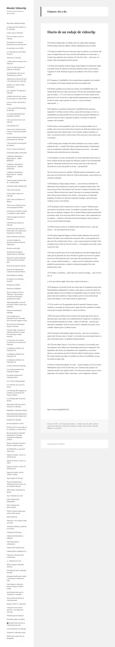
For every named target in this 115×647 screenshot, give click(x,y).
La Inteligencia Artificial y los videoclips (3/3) (15, 361)
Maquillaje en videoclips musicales (17, 410)
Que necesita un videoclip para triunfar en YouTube (15, 325)
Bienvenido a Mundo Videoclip (16, 23)
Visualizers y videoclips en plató (16, 632)
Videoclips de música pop (14, 532)
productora (73, 426)
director (95, 424)
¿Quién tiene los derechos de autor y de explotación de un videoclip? (17, 80)
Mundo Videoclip (16, 8)
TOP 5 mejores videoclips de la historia (16, 491)
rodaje (80, 426)
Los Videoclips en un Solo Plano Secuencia (16, 53)
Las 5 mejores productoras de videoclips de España (15, 370)
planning (59, 426)
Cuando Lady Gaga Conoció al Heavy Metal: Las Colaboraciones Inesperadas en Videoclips (16, 231)
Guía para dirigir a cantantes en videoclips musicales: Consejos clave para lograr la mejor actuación (16, 333)
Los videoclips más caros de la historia (15, 386)
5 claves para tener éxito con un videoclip (16, 121)
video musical (87, 426)
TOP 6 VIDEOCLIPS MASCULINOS (13, 506)
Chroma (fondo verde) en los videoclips (15, 194)
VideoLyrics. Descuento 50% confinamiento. (15, 556)
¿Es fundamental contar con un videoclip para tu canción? (16, 74)
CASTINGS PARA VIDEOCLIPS (17, 186)
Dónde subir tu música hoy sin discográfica (15, 637)
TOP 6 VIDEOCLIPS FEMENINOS (13, 500)
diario (91, 424)
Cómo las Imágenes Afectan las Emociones (16, 218)
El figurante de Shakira (13, 285)
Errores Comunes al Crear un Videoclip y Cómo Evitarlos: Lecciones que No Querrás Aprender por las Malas (15, 295)
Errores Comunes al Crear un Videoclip (15, 37)
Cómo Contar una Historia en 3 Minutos (16, 200)
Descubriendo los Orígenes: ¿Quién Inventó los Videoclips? (16, 253)
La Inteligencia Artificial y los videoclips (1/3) (15, 349)
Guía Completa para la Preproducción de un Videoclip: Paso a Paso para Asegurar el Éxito (17, 318)
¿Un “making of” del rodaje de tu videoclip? (16, 92)
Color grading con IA (13, 125)
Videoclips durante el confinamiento (13, 543)
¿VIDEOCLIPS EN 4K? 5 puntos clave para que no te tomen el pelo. (17, 97)
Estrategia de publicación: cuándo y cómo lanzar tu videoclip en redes (16, 578)
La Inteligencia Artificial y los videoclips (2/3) (15, 355)
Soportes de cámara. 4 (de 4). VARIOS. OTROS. (15, 473)
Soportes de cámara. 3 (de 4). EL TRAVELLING (16, 467)
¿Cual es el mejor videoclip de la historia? (16, 103)
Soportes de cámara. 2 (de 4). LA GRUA (16, 462)
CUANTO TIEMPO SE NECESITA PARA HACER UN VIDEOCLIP (16, 242)
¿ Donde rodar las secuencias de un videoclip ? (17, 62)
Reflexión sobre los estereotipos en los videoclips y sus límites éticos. (17, 428)
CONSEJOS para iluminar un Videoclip (15, 224)
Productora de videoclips (14, 420)
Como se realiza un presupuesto (16, 149)
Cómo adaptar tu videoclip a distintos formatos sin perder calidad (15, 586)
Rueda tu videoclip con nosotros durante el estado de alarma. (16, 444)
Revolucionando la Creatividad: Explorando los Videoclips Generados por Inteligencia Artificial (16, 436)
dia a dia (85, 424)
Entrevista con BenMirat (14, 288)
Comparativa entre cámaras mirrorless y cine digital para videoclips (15, 610)
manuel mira (51, 426)
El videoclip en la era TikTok (15, 48)
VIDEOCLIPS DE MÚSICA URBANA (15, 537)
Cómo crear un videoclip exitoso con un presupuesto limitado (16, 206)
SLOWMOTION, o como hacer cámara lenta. (16, 450)
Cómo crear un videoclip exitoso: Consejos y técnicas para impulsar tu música (16, 131)
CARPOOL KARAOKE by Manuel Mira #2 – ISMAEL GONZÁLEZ (15, 166)
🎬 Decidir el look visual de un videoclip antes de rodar (16, 624)
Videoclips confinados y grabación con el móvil (17, 527)
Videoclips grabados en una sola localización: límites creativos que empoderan (16, 304)
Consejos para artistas (68, 424)
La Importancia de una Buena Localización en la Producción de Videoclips (16, 342)
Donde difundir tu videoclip (15, 275)
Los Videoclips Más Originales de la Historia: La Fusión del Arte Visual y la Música (16, 393)
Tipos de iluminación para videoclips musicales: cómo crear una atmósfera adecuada (16, 484)
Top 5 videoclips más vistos (15, 496)
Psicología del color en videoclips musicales (16, 571)
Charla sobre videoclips (13, 190)
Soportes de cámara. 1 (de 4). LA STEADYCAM (16, 456)
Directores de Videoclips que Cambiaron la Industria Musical (16, 270)
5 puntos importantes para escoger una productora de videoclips (16, 138)
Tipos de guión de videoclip (15, 478)
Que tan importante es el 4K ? (15, 423)
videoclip (95, 426)
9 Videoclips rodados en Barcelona (17, 152)
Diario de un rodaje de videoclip (16, 266)
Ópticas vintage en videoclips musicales (15, 565)
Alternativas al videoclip (14, 57)
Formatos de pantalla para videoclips (14, 311)
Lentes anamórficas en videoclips (16, 629)
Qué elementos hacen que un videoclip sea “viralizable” (15, 593)
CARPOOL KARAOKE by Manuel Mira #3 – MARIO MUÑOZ (15, 174)
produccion (65, 426)
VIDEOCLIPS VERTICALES (15, 547)
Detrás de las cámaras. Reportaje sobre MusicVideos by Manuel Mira (16, 260)
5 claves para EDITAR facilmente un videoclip (16, 109)
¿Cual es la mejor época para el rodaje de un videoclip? (16, 68)
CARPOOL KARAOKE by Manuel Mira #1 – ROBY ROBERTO (15, 158)
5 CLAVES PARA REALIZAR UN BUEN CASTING (16, 115)
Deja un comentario (55, 428)
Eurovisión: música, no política (16, 619)
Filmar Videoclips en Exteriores (16, 236)
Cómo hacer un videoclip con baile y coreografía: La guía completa (17, 212)
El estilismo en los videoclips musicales (15, 280)
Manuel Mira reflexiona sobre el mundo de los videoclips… (16, 405)
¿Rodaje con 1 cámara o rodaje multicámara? (16, 86)
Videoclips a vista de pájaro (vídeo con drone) (17, 522)
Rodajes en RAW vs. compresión (16, 604)
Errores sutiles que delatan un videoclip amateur (15, 599)
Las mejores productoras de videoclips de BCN (15, 376)
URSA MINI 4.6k (12, 517)
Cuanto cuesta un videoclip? (15, 33)
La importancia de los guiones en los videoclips (16, 28)
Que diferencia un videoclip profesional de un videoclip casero (16, 43)
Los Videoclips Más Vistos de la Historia (16, 400)
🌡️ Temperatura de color (14, 561)
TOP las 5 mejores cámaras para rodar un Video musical (16, 512)
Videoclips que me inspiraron (15, 615)
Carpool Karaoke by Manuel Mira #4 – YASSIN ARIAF (16, 181)
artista (80, 424)
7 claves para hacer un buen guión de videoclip (16, 144)
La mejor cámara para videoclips (16, 365)
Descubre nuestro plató (13, 248)
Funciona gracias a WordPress (56, 444)
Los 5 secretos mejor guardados (16, 381)
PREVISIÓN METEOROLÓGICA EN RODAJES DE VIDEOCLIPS (17, 415)
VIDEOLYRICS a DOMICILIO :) (16, 551)
